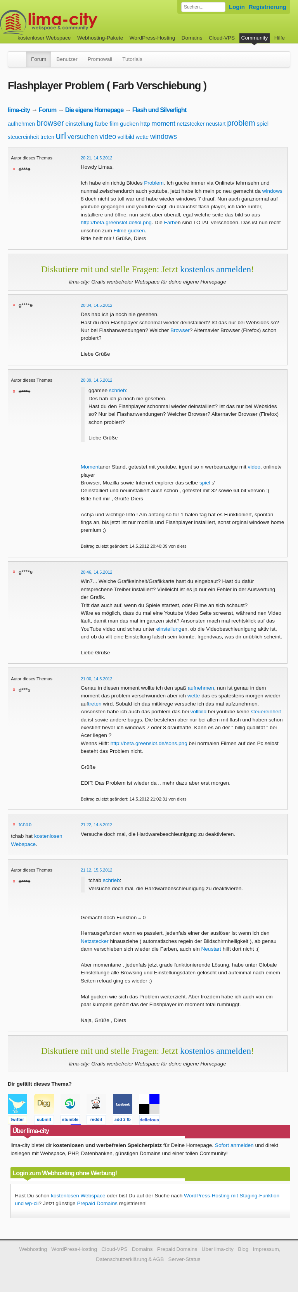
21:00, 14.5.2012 (97, 678)
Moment (90, 467)
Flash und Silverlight (159, 109)
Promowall (100, 59)
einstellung (80, 123)
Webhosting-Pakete (100, 38)
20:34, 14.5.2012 (97, 305)
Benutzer (66, 59)
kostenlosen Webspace (78, 1196)
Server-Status (184, 1259)
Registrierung (267, 6)
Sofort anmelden (234, 1145)
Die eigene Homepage (94, 109)
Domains (192, 38)
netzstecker (191, 124)
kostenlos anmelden (215, 269)
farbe (101, 123)
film (113, 123)
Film (119, 230)
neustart (216, 124)
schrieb (117, 390)
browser (50, 123)
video (107, 136)
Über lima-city (218, 1249)
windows (163, 136)
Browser (180, 330)
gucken (129, 123)
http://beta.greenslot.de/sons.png (149, 743)
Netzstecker (95, 941)
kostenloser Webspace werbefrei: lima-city (77, 22)
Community (254, 38)
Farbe (171, 222)
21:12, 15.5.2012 (97, 870)
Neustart (211, 949)
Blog (243, 1249)
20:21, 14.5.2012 (97, 158)
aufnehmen (21, 124)
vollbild (126, 137)
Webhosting (33, 1249)
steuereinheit (23, 137)
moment (163, 123)
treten (47, 137)
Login (237, 6)
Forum (38, 59)
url (61, 135)
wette (142, 137)
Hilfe (279, 38)
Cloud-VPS (222, 38)
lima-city (19, 109)
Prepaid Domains (97, 1203)
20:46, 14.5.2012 (97, 572)
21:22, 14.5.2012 (97, 824)
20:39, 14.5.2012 (97, 380)
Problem (154, 183)
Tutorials (132, 59)
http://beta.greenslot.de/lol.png (116, 222)
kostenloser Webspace (44, 38)
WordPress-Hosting (152, 38)
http (145, 123)
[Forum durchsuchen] (203, 7)
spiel (262, 123)
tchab (25, 824)
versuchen (83, 136)
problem (241, 123)
